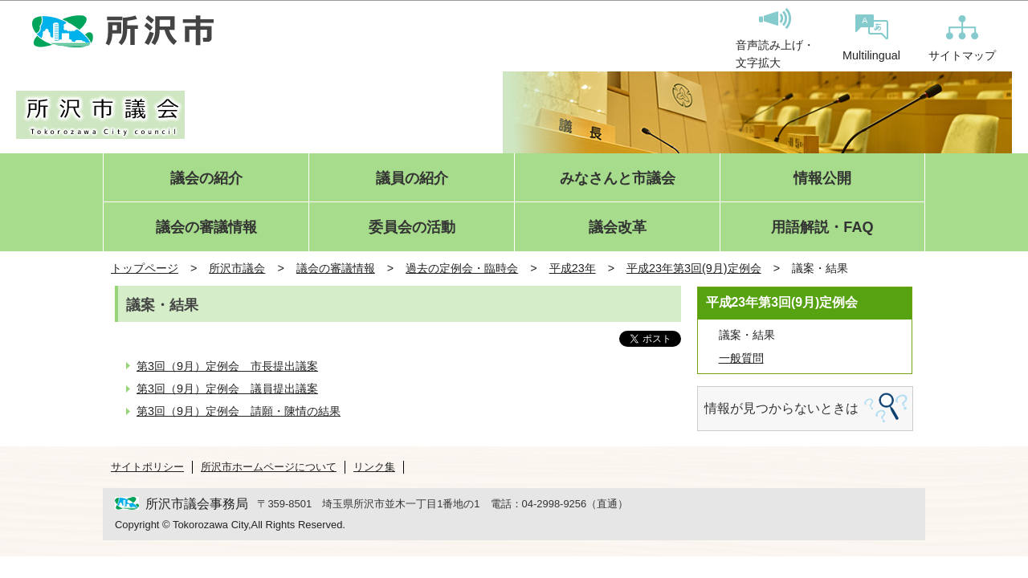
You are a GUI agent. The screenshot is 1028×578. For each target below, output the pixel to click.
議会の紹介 (206, 178)
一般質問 (741, 358)
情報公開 (822, 178)
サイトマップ (962, 38)
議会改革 (618, 227)
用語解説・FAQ (822, 227)
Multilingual (871, 38)
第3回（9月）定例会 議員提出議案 (227, 388)
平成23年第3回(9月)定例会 (693, 268)
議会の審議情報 (206, 227)
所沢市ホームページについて (269, 467)
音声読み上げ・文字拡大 (775, 38)
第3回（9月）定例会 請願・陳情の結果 (239, 411)
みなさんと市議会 (617, 178)
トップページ (144, 268)
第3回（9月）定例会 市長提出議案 (227, 366)
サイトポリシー (147, 467)
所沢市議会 (237, 268)
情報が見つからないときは (781, 408)
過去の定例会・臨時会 (462, 268)
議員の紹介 (412, 178)
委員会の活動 (412, 227)
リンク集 (374, 467)
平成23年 (572, 268)
